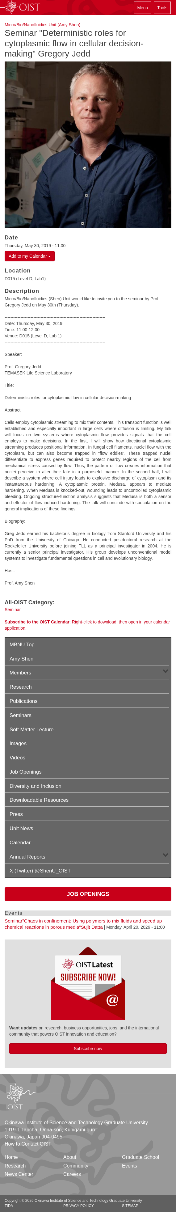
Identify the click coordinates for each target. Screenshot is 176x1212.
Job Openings (26, 772)
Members (20, 673)
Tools (162, 7)
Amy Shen (21, 659)
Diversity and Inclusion (35, 786)
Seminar (13, 609)
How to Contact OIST (28, 1144)
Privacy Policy (78, 1206)
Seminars (20, 715)
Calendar (20, 843)
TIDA (9, 1206)
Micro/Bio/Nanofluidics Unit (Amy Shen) (42, 24)
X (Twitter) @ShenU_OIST (40, 871)
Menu (142, 7)
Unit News (21, 828)
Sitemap (130, 1206)
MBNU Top (22, 645)
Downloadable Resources (39, 800)
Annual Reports (27, 857)
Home (11, 1157)
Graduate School (140, 1157)
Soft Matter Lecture (32, 730)
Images (18, 743)
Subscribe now (88, 1048)
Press (16, 814)
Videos (17, 758)
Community (75, 1165)
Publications (24, 701)
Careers (72, 1174)
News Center (19, 1174)
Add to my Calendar (30, 256)
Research (21, 687)
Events (129, 1165)
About (69, 1157)
